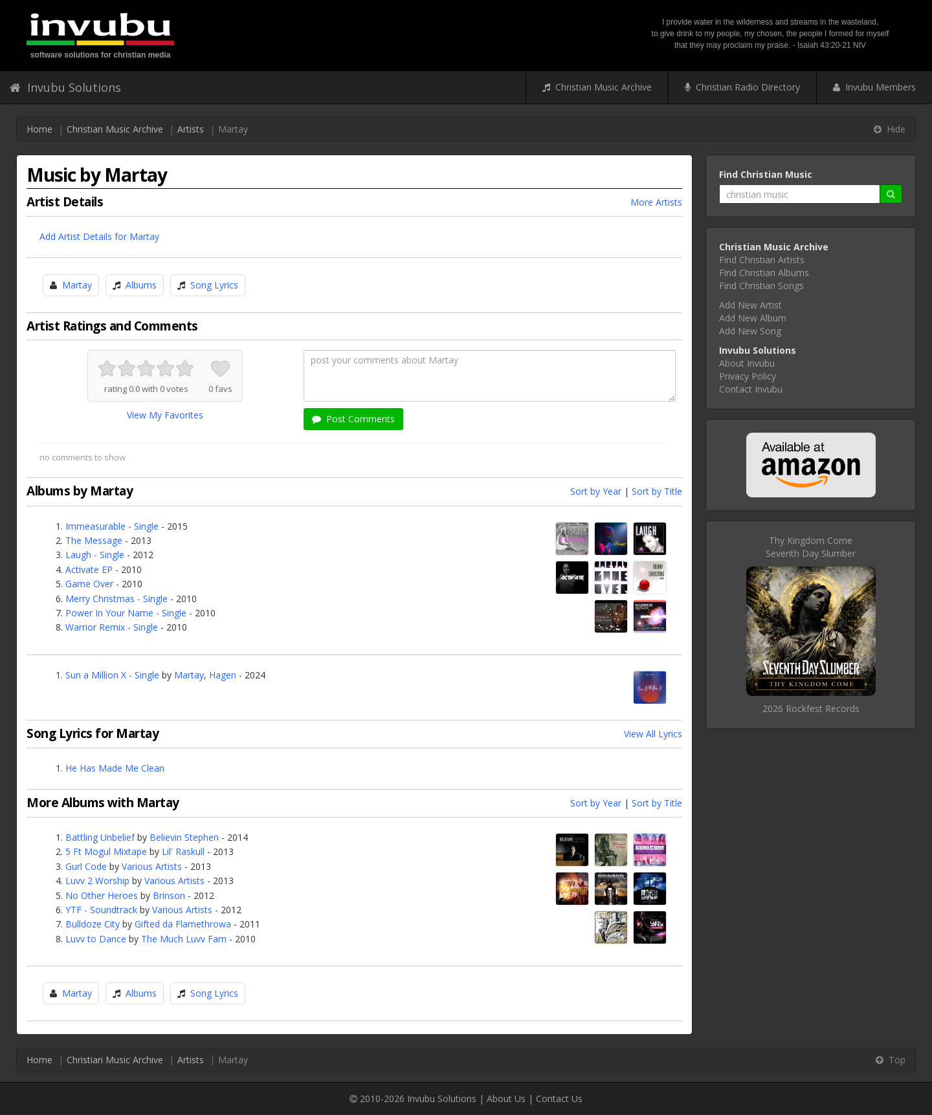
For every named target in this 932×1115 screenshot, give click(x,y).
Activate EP (89, 569)
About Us (506, 1098)
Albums (141, 285)
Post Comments (353, 419)
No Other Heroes (101, 895)
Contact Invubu (750, 389)
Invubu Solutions (65, 87)
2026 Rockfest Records (811, 708)
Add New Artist (750, 305)
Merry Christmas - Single (116, 598)
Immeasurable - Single (112, 526)
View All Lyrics (653, 734)
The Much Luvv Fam (184, 939)
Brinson (169, 895)
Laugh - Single (94, 554)
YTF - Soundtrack (101, 910)
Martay (77, 285)
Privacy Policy (747, 376)
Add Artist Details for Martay (99, 236)
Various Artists (152, 866)
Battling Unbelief (100, 837)
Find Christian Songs (761, 285)
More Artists (656, 202)
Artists (190, 129)
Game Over (89, 584)
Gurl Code (86, 866)
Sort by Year (595, 491)
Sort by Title (657, 491)
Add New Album (752, 318)
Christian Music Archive (597, 87)
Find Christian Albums (764, 272)
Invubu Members (874, 87)
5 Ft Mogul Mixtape (106, 851)
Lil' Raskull (183, 851)
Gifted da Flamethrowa (183, 924)
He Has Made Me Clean (114, 768)
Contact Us (559, 1098)
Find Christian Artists (761, 260)
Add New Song (750, 331)
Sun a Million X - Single (112, 675)
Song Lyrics (214, 285)
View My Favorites (165, 415)
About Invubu (747, 363)
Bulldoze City (92, 924)
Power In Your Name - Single (125, 613)
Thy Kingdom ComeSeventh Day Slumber (811, 546)
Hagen (222, 675)
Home (39, 129)
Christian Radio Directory (742, 87)
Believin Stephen (184, 837)
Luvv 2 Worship (97, 880)
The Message (93, 540)
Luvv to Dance (95, 939)
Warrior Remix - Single (111, 627)
